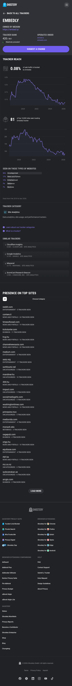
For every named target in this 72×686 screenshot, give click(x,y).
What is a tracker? (12, 231)
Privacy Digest (8, 540)
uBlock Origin (7, 594)
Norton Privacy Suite (9, 578)
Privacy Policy (36, 670)
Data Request (42, 578)
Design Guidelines (44, 583)
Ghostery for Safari (46, 534)
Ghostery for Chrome (46, 524)
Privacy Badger (7, 589)
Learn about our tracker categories (19, 227)
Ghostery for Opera (46, 540)
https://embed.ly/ (11, 29)
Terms (26, 670)
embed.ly (40, 38)
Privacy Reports (7, 622)
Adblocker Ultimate (9, 573)
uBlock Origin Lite (8, 600)
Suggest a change (36, 49)
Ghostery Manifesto (9, 616)
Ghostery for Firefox (46, 529)
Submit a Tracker (44, 573)
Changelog (6, 649)
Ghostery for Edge (45, 545)
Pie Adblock (6, 583)
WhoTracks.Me (9, 534)
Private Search (8, 529)
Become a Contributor (10, 627)
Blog (3, 643)
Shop (4, 638)
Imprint (45, 670)
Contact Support (44, 567)
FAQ (39, 562)
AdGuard (5, 562)
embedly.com (42, 40)
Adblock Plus (7, 567)
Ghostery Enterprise (9, 633)
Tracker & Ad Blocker (11, 524)
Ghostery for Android (46, 551)
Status (4, 611)
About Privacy (43, 589)
